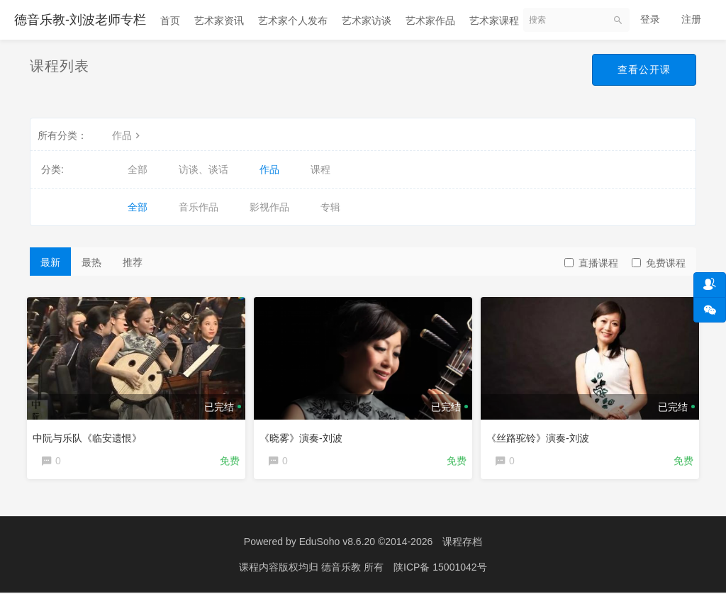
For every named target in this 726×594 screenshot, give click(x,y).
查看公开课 (644, 69)
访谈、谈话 (203, 169)
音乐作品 (198, 207)
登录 (650, 19)
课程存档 (462, 544)
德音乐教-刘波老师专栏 (80, 20)
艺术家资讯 (219, 20)
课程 (320, 169)
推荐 (133, 262)
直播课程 (591, 263)
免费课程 (659, 263)
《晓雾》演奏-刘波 (303, 435)
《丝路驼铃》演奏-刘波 (540, 435)
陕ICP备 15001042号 (440, 569)
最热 (91, 262)
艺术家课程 (494, 20)
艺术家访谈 (366, 20)
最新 (50, 262)
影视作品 (269, 207)
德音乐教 (342, 569)
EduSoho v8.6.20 (337, 544)
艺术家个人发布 (293, 20)
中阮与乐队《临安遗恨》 (90, 435)
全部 (137, 169)
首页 (170, 20)
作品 (127, 135)
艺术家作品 (430, 20)
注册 (691, 19)
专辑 (330, 207)
